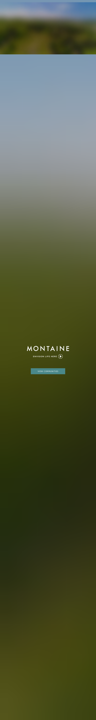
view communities (48, 371)
